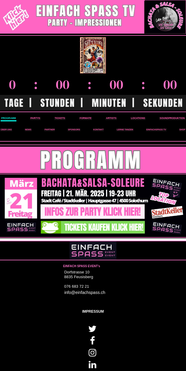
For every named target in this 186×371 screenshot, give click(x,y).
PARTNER (49, 129)
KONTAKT (98, 129)
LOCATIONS (138, 118)
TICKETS (60, 118)
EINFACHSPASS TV (156, 129)
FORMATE (86, 118)
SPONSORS (74, 129)
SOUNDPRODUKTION (172, 118)
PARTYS (35, 118)
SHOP (182, 129)
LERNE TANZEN (125, 129)
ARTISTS (111, 118)
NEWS (28, 129)
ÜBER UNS (6, 129)
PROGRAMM (8, 118)
